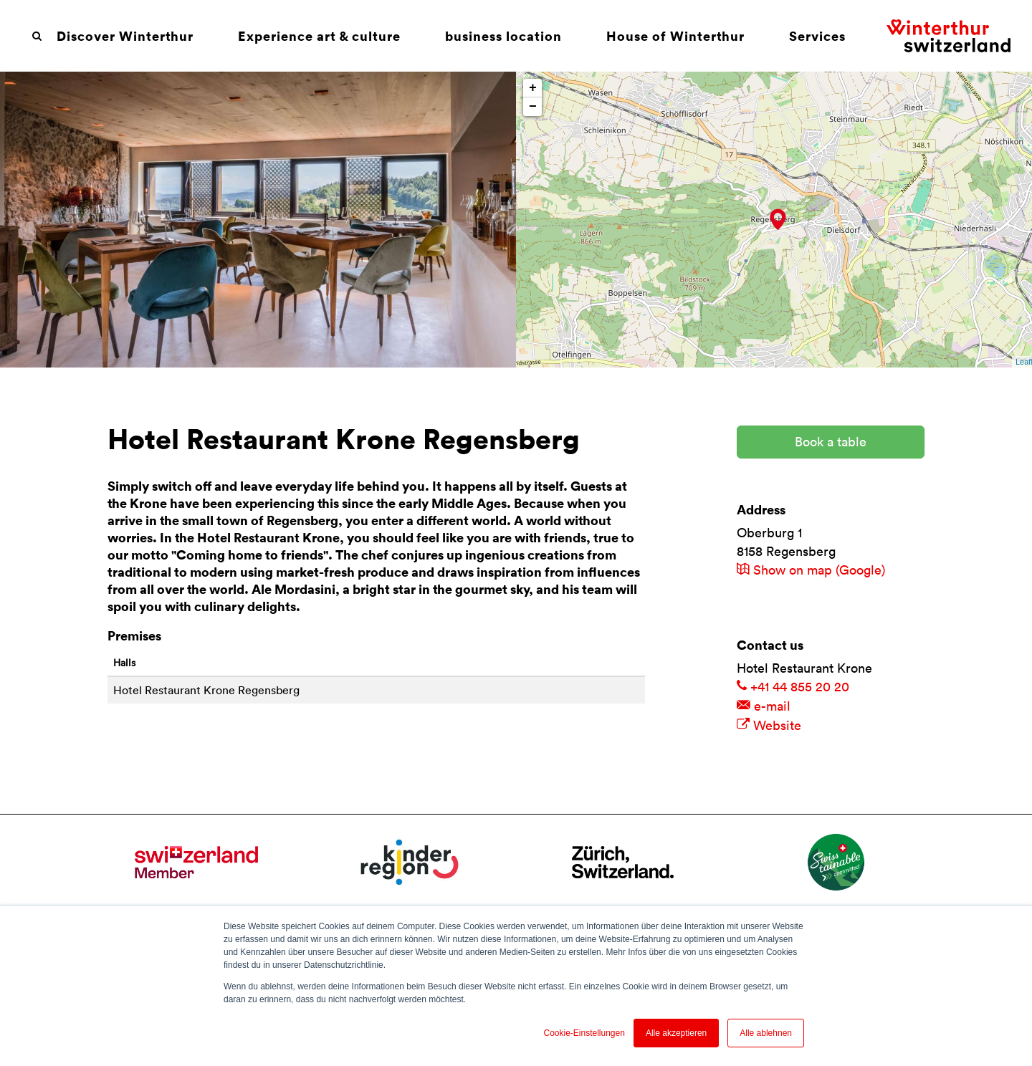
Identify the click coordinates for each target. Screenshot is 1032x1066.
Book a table (830, 441)
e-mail (763, 706)
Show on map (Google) (811, 570)
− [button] (533, 106)
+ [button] (533, 88)
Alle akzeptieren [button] (676, 1033)
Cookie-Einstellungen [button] (583, 1033)
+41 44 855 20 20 (793, 686)
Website (769, 725)
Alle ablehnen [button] (766, 1033)
